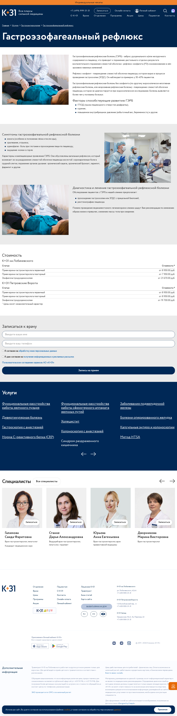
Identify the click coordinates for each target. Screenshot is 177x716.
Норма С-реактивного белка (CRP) (28, 437)
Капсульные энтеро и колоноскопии (147, 427)
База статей (86, 595)
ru (84, 614)
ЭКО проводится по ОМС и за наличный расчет (51, 692)
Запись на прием (88, 370)
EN (94, 614)
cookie (67, 709)
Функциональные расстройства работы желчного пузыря (26, 405)
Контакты (170, 15)
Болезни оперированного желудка (146, 417)
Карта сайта (86, 599)
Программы (116, 15)
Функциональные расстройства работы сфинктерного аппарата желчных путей (85, 407)
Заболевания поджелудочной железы (142, 405)
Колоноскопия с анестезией (82, 431)
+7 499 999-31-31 (124, 593)
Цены (141, 15)
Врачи (86, 15)
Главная (5, 25)
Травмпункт (86, 591)
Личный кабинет (64, 603)
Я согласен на (29, 351)
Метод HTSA (130, 437)
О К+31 (74, 15)
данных (117, 709)
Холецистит (70, 421)
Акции (130, 15)
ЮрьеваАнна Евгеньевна (106, 535)
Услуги (15, 25)
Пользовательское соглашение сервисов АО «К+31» (28, 362)
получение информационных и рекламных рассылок (48, 356)
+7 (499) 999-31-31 (80, 10)
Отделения (100, 15)
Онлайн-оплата (123, 10)
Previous (83, 454)
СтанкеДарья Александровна (66, 535)
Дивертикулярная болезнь (22, 417)
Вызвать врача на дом (96, 606)
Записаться (102, 10)
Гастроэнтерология (30, 25)
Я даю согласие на (38, 356)
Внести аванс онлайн (114, 673)
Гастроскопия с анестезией (22, 427)
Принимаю (162, 709)
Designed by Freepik (126, 703)
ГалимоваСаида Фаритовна (18, 535)
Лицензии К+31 (88, 587)
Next (93, 454)
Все (46, 481)
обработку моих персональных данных (38, 351)
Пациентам (154, 15)
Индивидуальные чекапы (89, 2)
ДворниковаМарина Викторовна (153, 535)
